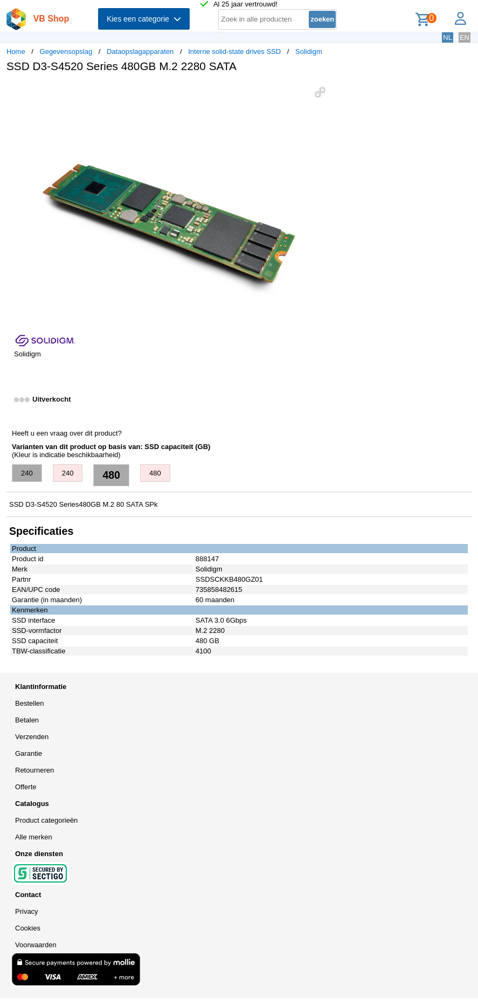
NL (447, 37)
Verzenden (32, 737)
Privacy (26, 911)
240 (27, 473)
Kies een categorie (144, 19)
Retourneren (34, 770)
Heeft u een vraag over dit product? (67, 433)
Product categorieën (46, 820)
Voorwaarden (36, 945)
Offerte (26, 787)
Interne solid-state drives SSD (234, 51)
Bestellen (29, 703)
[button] (320, 92)
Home (15, 51)
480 (111, 475)
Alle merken (33, 837)
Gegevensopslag (66, 51)
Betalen (27, 720)
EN (464, 37)
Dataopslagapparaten (140, 51)
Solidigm (308, 51)
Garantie (28, 753)
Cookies (27, 928)
